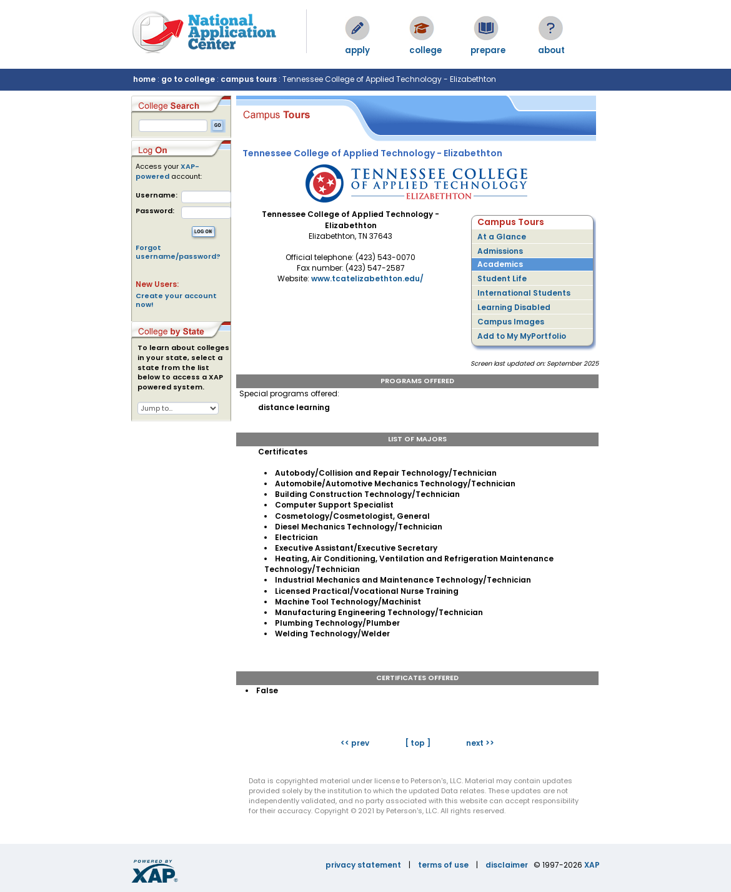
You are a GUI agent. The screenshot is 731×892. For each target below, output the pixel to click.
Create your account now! (176, 300)
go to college (188, 79)
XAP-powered (167, 171)
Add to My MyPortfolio (521, 336)
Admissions (500, 251)
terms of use (443, 864)
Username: (156, 195)
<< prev (355, 743)
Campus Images (510, 321)
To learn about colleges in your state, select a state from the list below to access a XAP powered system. (183, 367)
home (144, 79)
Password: (155, 211)
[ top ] (417, 743)
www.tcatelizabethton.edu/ (367, 278)
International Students (523, 293)
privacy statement (363, 864)
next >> (480, 743)
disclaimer (506, 864)
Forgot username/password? (178, 252)
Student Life (502, 278)
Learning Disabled (513, 307)
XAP (592, 864)
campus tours (249, 79)
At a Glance (501, 236)
